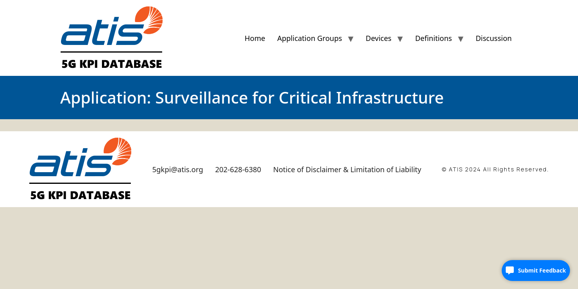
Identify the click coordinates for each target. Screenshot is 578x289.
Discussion (494, 38)
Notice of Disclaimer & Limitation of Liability (347, 169)
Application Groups (309, 38)
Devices (378, 38)
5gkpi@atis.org (177, 169)
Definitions (433, 38)
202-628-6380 (238, 169)
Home (254, 38)
